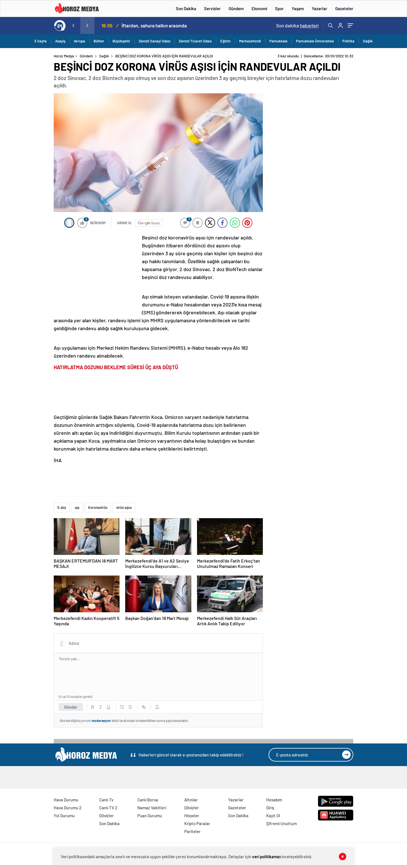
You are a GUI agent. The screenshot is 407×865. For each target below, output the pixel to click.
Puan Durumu (149, 815)
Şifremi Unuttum (281, 823)
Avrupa (79, 41)
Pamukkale (278, 41)
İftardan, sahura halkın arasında (154, 25)
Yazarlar (319, 8)
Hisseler (191, 815)
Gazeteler (344, 8)
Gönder (70, 707)
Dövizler (106, 815)
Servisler (212, 8)
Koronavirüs (97, 507)
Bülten (99, 41)
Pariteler (192, 831)
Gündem (236, 8)
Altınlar (191, 799)
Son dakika (297, 25)
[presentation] (73, 25)
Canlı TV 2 (108, 807)
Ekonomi (259, 8)
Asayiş (60, 41)
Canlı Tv (106, 799)
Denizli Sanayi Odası (154, 41)
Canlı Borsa (147, 799)
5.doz (61, 507)
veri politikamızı (266, 856)
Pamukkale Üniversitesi (315, 41)
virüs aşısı (124, 507)
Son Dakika (186, 8)
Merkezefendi (250, 41)
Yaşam (298, 8)
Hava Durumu (66, 799)
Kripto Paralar (197, 823)
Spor (279, 8)
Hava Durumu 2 (67, 807)
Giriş (270, 807)
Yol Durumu (64, 815)
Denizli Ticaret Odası (195, 41)
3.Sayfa (40, 41)
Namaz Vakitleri (151, 807)
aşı (77, 507)
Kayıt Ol (273, 815)
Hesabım (274, 799)
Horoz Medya (64, 56)
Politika (348, 41)
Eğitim (225, 41)
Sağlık (368, 41)
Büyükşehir (121, 41)
